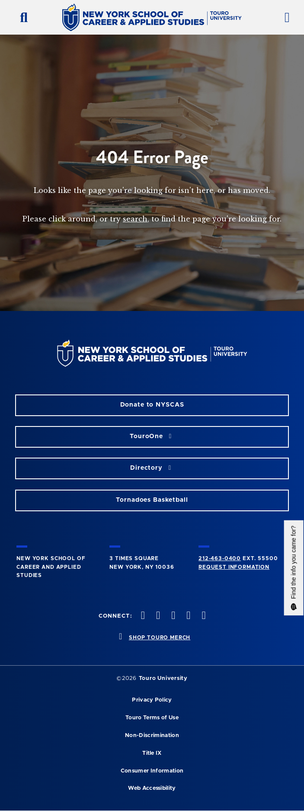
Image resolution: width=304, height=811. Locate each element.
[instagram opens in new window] (172, 616)
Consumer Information (152, 771)
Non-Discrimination (152, 735)
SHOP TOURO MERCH (159, 637)
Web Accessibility (152, 788)
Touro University (163, 678)
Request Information (233, 567)
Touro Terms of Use (152, 718)
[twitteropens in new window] (157, 616)
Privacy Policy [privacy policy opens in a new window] (152, 700)
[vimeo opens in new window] (187, 616)
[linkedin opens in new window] (202, 616)
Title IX (152, 753)
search (135, 219)
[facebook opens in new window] (141, 616)
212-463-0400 (219, 558)
